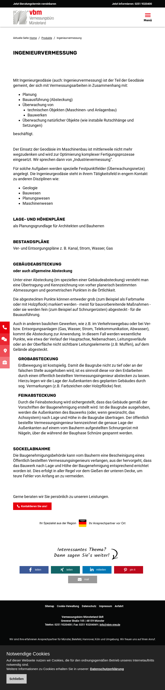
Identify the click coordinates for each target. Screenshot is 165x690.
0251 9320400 (143, 3)
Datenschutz (89, 605)
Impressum (105, 605)
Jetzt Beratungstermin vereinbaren (34, 3)
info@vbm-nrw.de (110, 624)
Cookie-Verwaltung (68, 605)
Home (33, 38)
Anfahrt (119, 605)
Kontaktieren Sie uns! (32, 505)
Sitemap (49, 605)
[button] (34, 569)
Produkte (46, 38)
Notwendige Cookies (28, 654)
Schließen (16, 679)
